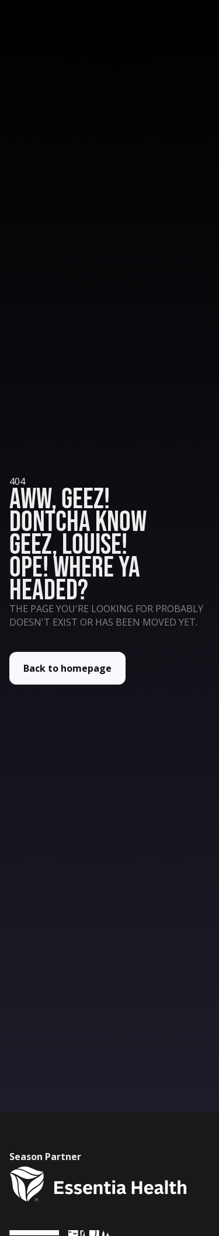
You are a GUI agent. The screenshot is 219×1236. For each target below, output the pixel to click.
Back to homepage (67, 668)
